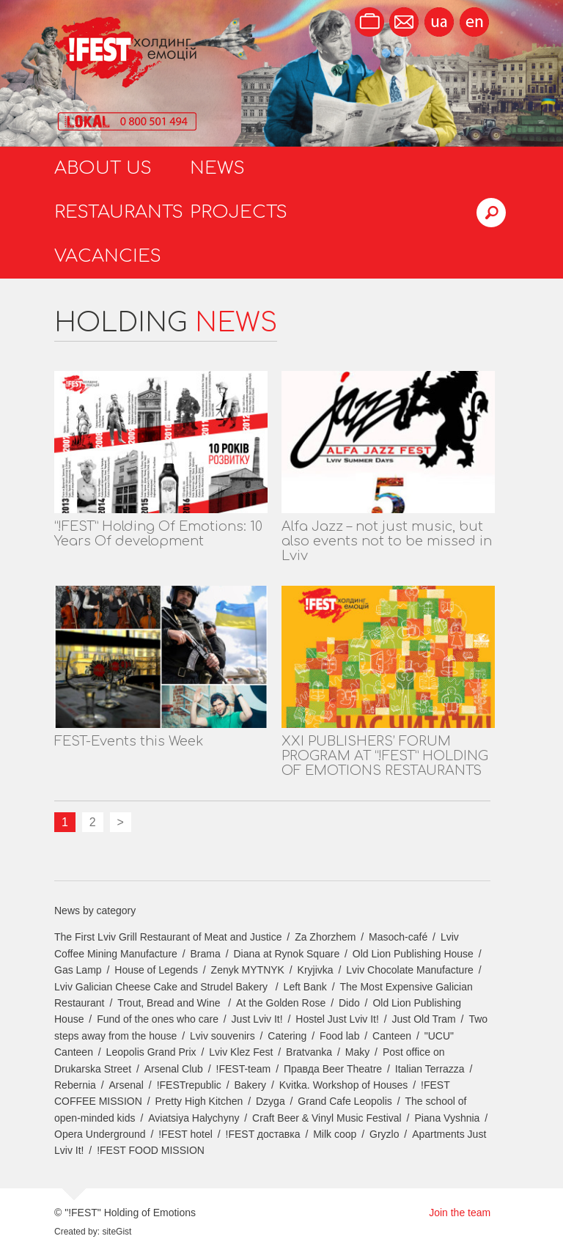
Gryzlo (384, 1134)
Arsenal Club (173, 1069)
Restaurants (118, 212)
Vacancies (107, 256)
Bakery (251, 1085)
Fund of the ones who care (157, 1019)
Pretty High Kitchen (199, 1101)
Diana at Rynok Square (286, 954)
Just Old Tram (424, 1019)
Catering (287, 1036)
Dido (349, 1003)
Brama (206, 954)
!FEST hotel (185, 1134)
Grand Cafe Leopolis (344, 1101)
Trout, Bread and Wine (170, 1003)
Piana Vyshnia (446, 1118)
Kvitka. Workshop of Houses (343, 1085)
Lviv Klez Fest (241, 1052)
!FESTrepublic (189, 1085)
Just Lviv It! (257, 1019)
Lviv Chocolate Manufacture (410, 970)
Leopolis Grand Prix (151, 1052)
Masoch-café (398, 937)
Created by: (77, 1231)
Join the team (459, 1212)
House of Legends (156, 970)
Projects (238, 212)
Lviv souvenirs (222, 1036)
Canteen (391, 1036)
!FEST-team (243, 1069)
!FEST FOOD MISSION (151, 1150)
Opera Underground (100, 1134)
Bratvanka (309, 1052)
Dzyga (270, 1101)
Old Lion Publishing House (413, 954)
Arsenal (126, 1085)
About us (103, 168)
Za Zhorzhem (325, 937)
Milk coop (334, 1134)
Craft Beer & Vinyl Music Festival (327, 1118)
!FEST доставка (263, 1134)
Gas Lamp (78, 970)
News (217, 168)
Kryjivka (316, 970)
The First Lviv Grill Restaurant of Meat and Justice (168, 937)
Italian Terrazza (430, 1069)
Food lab (339, 1036)
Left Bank (305, 987)
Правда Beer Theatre (333, 1069)
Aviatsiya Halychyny (193, 1118)
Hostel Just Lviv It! (337, 1019)
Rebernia (75, 1085)
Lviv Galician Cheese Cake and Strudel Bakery (162, 987)
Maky (357, 1052)
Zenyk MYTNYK (247, 970)
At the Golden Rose (280, 1003)
